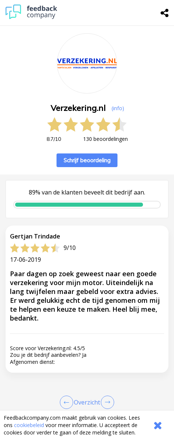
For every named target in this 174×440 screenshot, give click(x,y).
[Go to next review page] (106, 402)
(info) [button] (118, 108)
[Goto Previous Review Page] (68, 402)
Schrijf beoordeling (87, 160)
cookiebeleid (29, 425)
